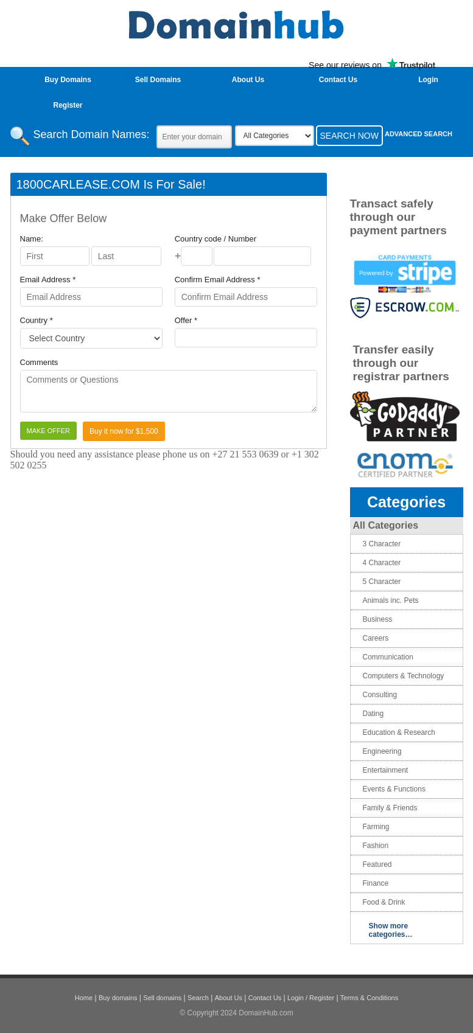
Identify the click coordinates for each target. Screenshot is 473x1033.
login (428, 79)
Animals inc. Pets (391, 600)
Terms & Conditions (369, 997)
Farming (376, 827)
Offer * (186, 320)
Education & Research (399, 732)
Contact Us (338, 79)
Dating (373, 713)
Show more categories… (391, 930)
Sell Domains (158, 79)
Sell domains (162, 997)
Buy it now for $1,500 (123, 431)
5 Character (382, 581)
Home (84, 997)
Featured (377, 864)
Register (67, 105)
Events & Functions (394, 789)
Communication (388, 657)
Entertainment (385, 770)
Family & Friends (390, 808)
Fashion (376, 845)
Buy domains (118, 997)
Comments (39, 362)
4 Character (382, 562)
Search (198, 997)
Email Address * (48, 279)
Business (378, 619)
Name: (31, 238)
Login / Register (310, 997)
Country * (36, 320)
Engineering (382, 751)
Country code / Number (215, 238)
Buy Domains (67, 79)
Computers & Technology (403, 676)
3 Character (382, 544)
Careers (376, 638)
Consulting (380, 694)
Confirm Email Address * (218, 279)
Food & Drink (384, 902)
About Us (248, 79)
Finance (376, 883)
